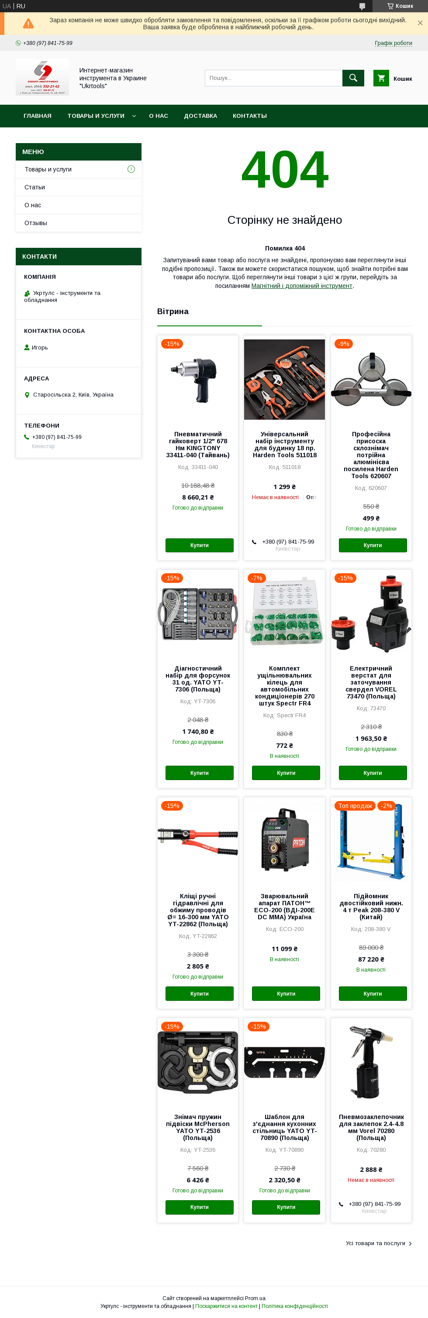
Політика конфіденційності (295, 1306)
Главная (38, 116)
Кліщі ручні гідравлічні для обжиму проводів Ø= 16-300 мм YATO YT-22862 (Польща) (198, 910)
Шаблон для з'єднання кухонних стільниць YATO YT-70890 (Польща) (284, 1127)
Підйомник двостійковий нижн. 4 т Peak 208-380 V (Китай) (371, 907)
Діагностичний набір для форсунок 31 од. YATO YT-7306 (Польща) (198, 679)
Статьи (34, 187)
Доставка (200, 116)
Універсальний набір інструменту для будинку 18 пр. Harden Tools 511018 (285, 445)
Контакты (250, 116)
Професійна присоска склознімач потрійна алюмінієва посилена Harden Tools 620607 (371, 455)
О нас (158, 116)
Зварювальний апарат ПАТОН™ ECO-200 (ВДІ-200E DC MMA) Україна (284, 907)
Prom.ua (255, 1298)
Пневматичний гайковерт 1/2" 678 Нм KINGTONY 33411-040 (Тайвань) (198, 445)
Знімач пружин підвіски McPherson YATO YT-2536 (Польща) (198, 1127)
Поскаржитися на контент (226, 1306)
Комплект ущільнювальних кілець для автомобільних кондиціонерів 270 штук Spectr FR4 (284, 686)
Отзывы (35, 222)
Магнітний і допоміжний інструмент (302, 285)
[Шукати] (353, 78)
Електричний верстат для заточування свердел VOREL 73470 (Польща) (371, 682)
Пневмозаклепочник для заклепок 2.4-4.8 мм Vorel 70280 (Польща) (371, 1127)
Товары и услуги (95, 116)
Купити (199, 545)
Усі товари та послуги (375, 1243)
